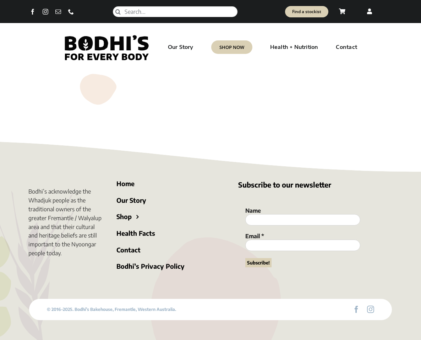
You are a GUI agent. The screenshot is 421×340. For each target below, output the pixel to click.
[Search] (118, 11)
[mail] (58, 12)
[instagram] (45, 12)
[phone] (71, 12)
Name (253, 210)
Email (254, 236)
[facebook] (32, 12)
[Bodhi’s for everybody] (106, 36)
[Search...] (175, 11)
